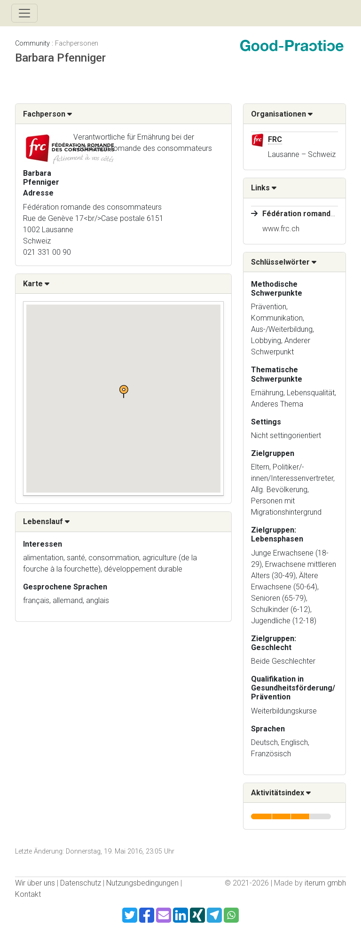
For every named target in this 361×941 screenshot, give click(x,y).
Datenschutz (80, 882)
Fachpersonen (76, 43)
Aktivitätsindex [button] (281, 792)
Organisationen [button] (282, 114)
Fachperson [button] (47, 114)
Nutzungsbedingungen (142, 882)
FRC (275, 139)
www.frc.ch (280, 228)
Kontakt (28, 894)
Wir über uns (35, 882)
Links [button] (263, 187)
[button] (123, 391)
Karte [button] (36, 283)
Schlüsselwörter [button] (283, 262)
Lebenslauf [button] (46, 521)
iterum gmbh (325, 882)
